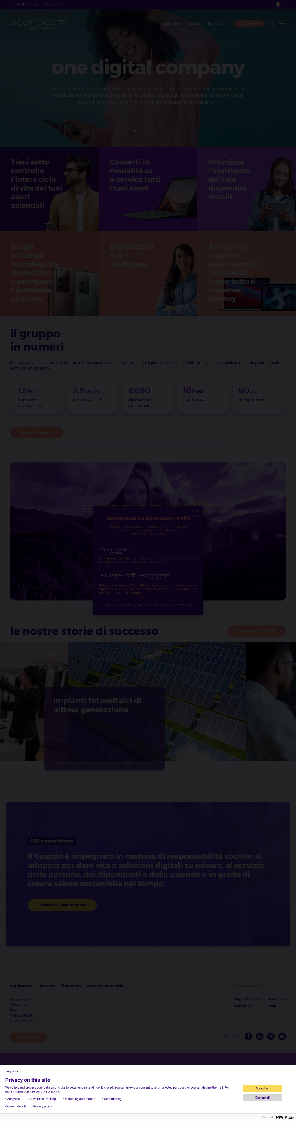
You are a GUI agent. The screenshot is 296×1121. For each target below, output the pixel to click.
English (12, 1071)
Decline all (262, 1097)
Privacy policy (42, 1106)
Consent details (15, 1106)
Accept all (263, 1088)
